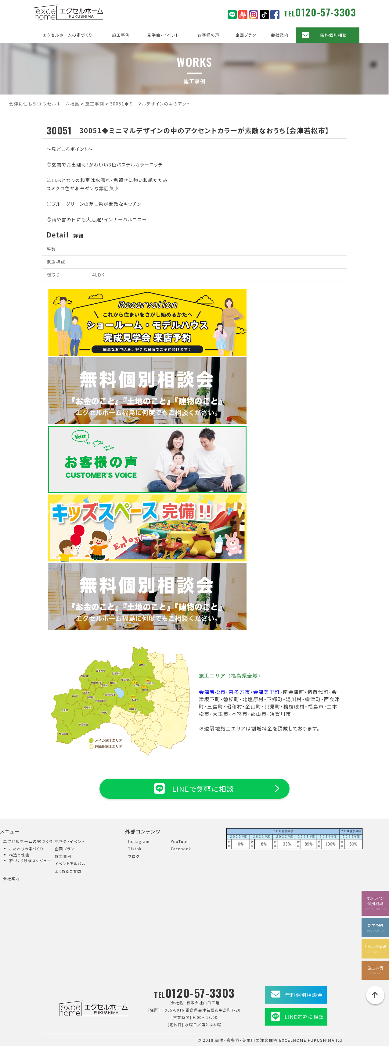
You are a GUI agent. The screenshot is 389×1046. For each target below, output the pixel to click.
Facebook (181, 848)
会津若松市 (212, 691)
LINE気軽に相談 (304, 1016)
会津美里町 (266, 691)
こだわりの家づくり (26, 848)
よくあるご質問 (68, 871)
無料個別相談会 (303, 994)
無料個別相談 (333, 35)
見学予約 (375, 927)
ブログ (134, 856)
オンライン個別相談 (375, 902)
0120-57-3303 (325, 12)
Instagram (138, 841)
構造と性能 (19, 854)
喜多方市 (239, 691)
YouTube (180, 841)
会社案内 (280, 35)
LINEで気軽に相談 (194, 788)
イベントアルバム (70, 863)
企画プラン (245, 35)
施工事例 (121, 35)
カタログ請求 (375, 948)
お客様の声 (209, 35)
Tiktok (135, 848)
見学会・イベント (163, 35)
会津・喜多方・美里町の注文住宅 (246, 1040)
